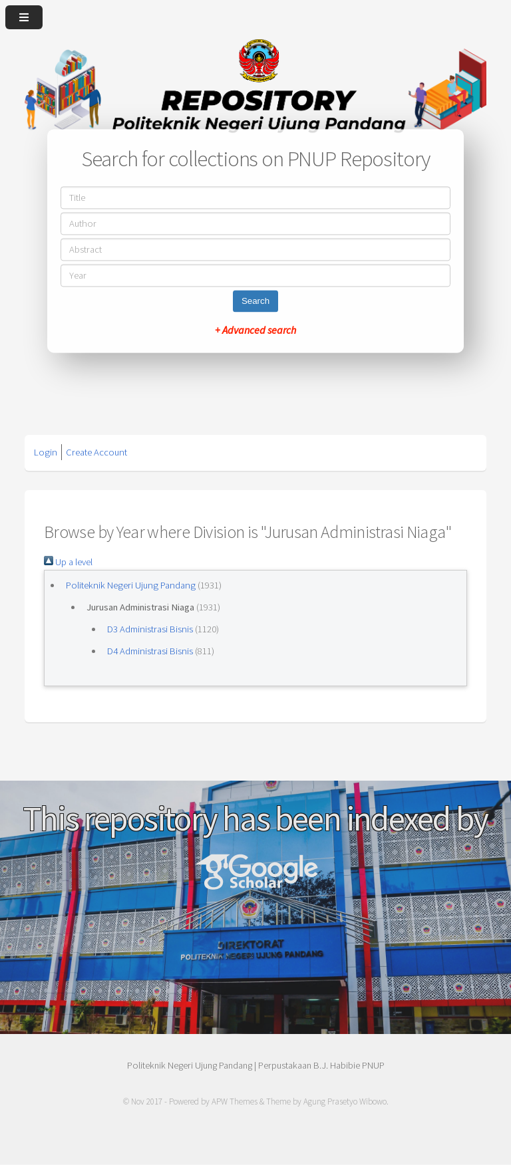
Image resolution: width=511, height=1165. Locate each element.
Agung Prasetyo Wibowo (345, 1101)
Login (45, 452)
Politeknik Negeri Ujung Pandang (131, 585)
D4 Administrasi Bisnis (150, 651)
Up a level (68, 562)
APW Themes (234, 1101)
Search (255, 302)
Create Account (96, 452)
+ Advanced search (255, 330)
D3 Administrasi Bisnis (150, 629)
